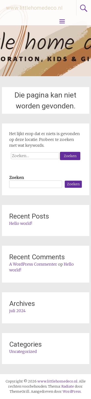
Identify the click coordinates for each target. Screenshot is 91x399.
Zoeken (16, 177)
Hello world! (20, 223)
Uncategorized (23, 351)
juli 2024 (17, 310)
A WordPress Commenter (33, 264)
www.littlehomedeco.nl (34, 8)
